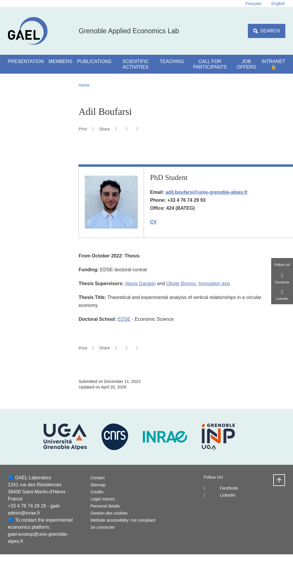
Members (61, 61)
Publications (94, 61)
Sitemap (98, 484)
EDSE (124, 319)
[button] (115, 128)
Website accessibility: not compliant (123, 520)
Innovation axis (214, 283)
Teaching (172, 61)
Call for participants (210, 64)
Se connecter (103, 527)
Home (84, 85)
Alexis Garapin (140, 283)
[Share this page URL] (137, 129)
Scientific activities (135, 64)
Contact (98, 477)
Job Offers (246, 64)
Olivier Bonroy (181, 283)
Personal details (105, 506)
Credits (97, 492)
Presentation (26, 61)
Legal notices (103, 499)
